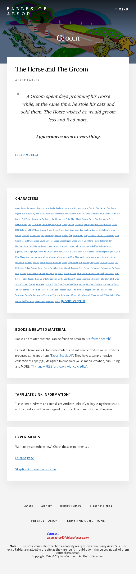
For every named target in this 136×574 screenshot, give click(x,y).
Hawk (96, 241)
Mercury (38, 257)
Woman (30, 301)
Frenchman (78, 235)
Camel (29, 219)
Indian (78, 246)
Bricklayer (81, 214)
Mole (72, 257)
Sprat (60, 284)
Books (61, 214)
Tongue (70, 290)
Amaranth (31, 208)
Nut (80, 263)
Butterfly (115, 214)
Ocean (96, 263)
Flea (42, 235)
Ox (16, 268)
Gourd (42, 241)
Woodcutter (40, 301)
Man (17, 257)
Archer (65, 208)
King (30, 252)
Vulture (62, 295)
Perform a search (98, 339)
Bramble (72, 214)
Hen (110, 241)
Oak (91, 263)
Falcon (105, 230)
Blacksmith (45, 214)
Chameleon (60, 219)
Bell (23, 214)
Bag (90, 208)
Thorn (43, 290)
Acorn (17, 208)
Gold (27, 241)
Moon (99, 257)
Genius (100, 235)
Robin (24, 279)
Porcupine (49, 273)
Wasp (80, 295)
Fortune (57, 235)
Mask (22, 257)
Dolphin (23, 230)
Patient (61, 268)
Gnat (117, 235)
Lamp (55, 252)
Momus (78, 257)
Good (31, 241)
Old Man (103, 263)
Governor (49, 241)
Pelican (87, 268)
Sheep (78, 279)
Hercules (19, 246)
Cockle (91, 219)
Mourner (28, 263)
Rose (37, 279)
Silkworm (95, 279)
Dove (37, 230)
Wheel (100, 295)
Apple (58, 208)
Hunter (56, 246)
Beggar (18, 214)
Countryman (21, 224)
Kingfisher (37, 252)
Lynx (111, 252)
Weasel (86, 295)
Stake (75, 284)
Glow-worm (109, 235)
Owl (116, 263)
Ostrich (111, 263)
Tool (74, 290)
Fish (27, 235)
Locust (98, 252)
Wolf (24, 301)
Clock (73, 219)
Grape (56, 241)
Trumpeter (20, 295)
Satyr (47, 279)
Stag (71, 284)
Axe (86, 208)
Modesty (66, 257)
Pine (17, 273)
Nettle (64, 263)
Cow (29, 225)
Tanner (18, 290)
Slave (107, 279)
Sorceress (40, 284)
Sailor (42, 279)
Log (103, 252)
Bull (102, 214)
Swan (116, 284)
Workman (49, 301)
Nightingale (73, 263)
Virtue (55, 295)
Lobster (92, 252)
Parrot (46, 268)
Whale (93, 295)
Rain (79, 273)
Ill (67, 246)
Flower (48, 235)
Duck (67, 230)
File (23, 235)
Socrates (24, 284)
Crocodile (46, 225)
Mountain (19, 263)
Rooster (31, 279)
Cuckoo (58, 225)
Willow (107, 295)
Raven (89, 273)
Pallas (27, 268)
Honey (43, 246)
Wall (68, 295)
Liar (71, 252)
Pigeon (117, 268)
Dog (17, 230)
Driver (49, 230)
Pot (56, 273)
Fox (70, 235)
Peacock (74, 268)
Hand (90, 241)
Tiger (56, 290)
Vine (50, 295)
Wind (112, 295)
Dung (72, 230)
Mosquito (106, 257)
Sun (104, 284)
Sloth (112, 279)
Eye (100, 230)
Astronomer (79, 208)
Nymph (85, 263)
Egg (81, 230)
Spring (66, 284)
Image (71, 246)
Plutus (30, 273)
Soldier (32, 284)
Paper (40, 268)
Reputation (109, 273)
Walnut (74, 295)
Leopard (66, 252)
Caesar (18, 219)
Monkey (92, 257)
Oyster (21, 268)
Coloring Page (24, 458)
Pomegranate (39, 273)
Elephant (87, 230)
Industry (85, 246)
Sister (102, 279)
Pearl (80, 268)
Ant (47, 208)
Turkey (33, 295)
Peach (68, 268)
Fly (52, 235)
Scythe (60, 279)
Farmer (111, 230)
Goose (36, 241)
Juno (108, 246)
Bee (108, 208)
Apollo (52, 208)
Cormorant (103, 219)
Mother (113, 257)
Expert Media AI (61, 355)
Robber (18, 279)
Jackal (92, 246)
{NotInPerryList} (73, 301)
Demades (98, 225)
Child (68, 219)
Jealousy (102, 246)
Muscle (49, 263)
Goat (17, 241)
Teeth (32, 290)
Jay (96, 246)
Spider (55, 284)
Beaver (103, 208)
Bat (93, 208)
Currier (71, 225)
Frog (85, 235)
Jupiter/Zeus (21, 252)
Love (107, 252)
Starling (81, 284)
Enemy (95, 230)
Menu (123, 9)
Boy (66, 214)
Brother (89, 214)
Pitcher (23, 273)
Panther (34, 268)
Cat (43, 219)
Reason (95, 273)
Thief (37, 290)
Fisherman (35, 235)
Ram (83, 273)
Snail (117, 279)
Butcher (107, 214)
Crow (52, 224)
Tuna (27, 295)
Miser (59, 257)
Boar (52, 214)
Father (18, 235)
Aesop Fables (27, 80)
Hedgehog (103, 241)
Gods (22, 241)
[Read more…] (26, 156)
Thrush (49, 290)
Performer (95, 268)
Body (57, 214)
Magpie (117, 252)
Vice (45, 295)
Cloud (78, 219)
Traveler (95, 290)
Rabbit (73, 273)
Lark (60, 252)
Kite (44, 252)
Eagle (77, 230)
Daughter (79, 225)
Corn (111, 219)
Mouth (42, 263)
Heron (37, 246)
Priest (60, 273)
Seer (66, 279)
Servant (71, 279)
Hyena (63, 246)
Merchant (30, 257)
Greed (74, 241)
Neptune (57, 263)
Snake (18, 284)
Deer (91, 225)
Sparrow (48, 284)
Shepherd (86, 279)
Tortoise (80, 290)
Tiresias (62, 290)
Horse (49, 246)
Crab (34, 225)
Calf (23, 219)
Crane (38, 225)
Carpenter (36, 219)
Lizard (86, 252)
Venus (40, 295)
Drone (55, 230)
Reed (101, 273)
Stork (92, 284)
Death (86, 225)
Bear (98, 208)
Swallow (109, 284)
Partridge (54, 268)
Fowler (65, 235)
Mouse (36, 262)
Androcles (41, 208)
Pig (113, 268)
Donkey (31, 230)
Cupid (64, 225)
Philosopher (105, 268)
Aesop (23, 208)
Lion (80, 251)
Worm (57, 301)
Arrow (70, 208)
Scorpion (53, 279)
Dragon (43, 230)
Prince (66, 273)
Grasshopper (65, 241)
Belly (28, 214)
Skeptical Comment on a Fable (35, 469)
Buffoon (96, 214)
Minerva (52, 257)
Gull (86, 241)
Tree (110, 290)
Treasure (104, 290)
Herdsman (29, 246)
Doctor (114, 225)
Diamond (107, 225)
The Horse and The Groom (51, 69)
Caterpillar (50, 219)
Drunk (61, 230)
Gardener (92, 235)
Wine (118, 295)
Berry (32, 214)
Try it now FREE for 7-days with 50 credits (59, 366)
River (117, 273)
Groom (80, 241)
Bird (37, 214)
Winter (18, 301)
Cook (97, 219)
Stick (88, 284)
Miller (45, 257)
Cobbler (85, 219)
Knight (49, 252)
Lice (75, 252)
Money (85, 257)
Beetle (113, 208)
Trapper (87, 290)
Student (98, 284)
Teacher (25, 290)
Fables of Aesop (27, 11)
